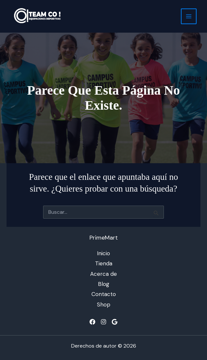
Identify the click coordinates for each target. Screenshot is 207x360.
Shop (103, 304)
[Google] (115, 322)
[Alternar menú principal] (189, 16)
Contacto (103, 294)
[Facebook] (92, 322)
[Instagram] (103, 322)
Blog (103, 284)
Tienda (103, 263)
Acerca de (103, 273)
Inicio (103, 253)
